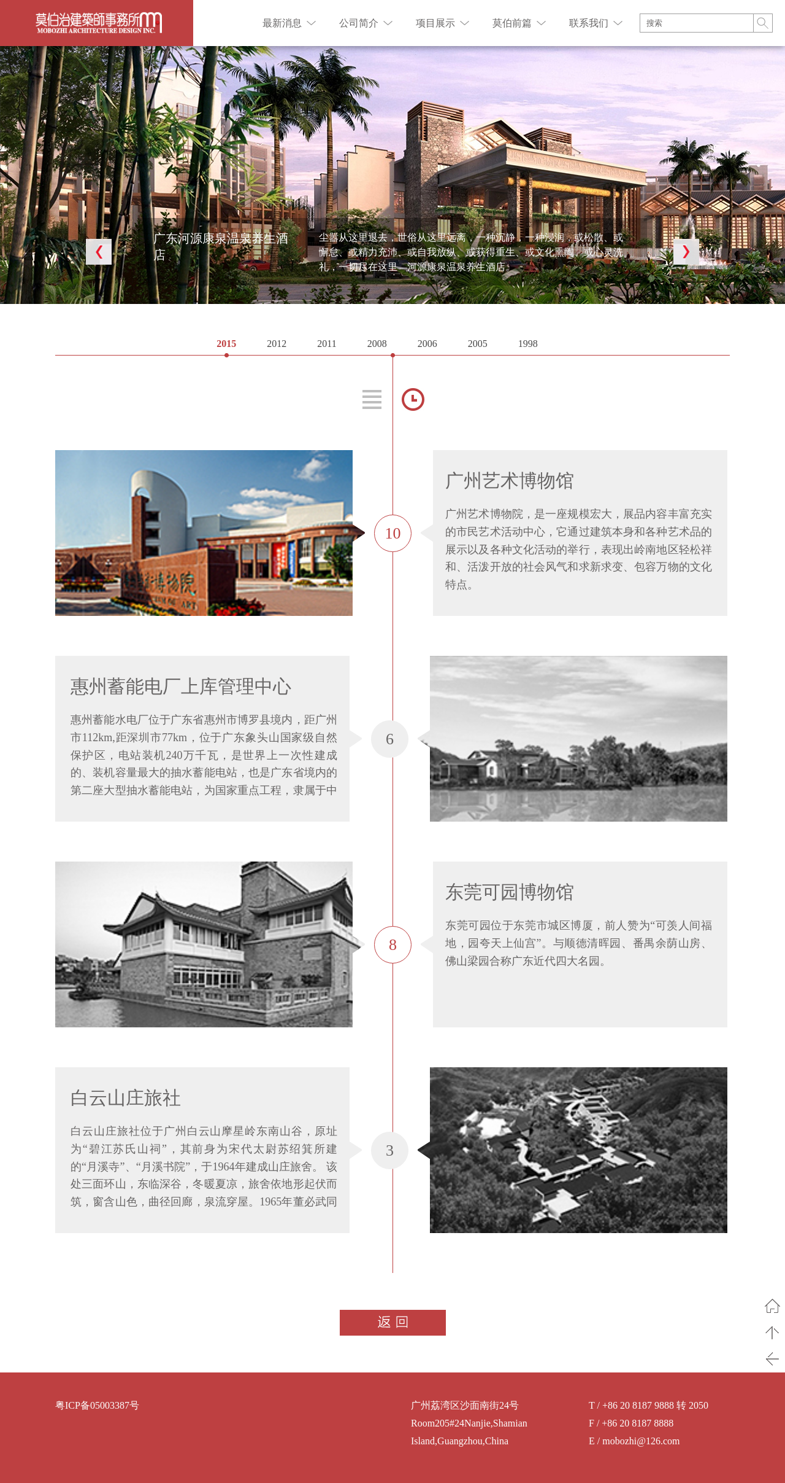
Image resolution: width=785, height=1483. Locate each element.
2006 (427, 343)
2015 (226, 343)
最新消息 (282, 23)
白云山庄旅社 (126, 1098)
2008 (377, 343)
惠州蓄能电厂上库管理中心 (181, 686)
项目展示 (435, 23)
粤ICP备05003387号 (97, 1405)
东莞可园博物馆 (509, 892)
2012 (276, 343)
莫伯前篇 (512, 23)
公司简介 (358, 23)
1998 (528, 343)
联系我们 (588, 23)
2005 (478, 343)
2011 (326, 343)
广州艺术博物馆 (509, 480)
